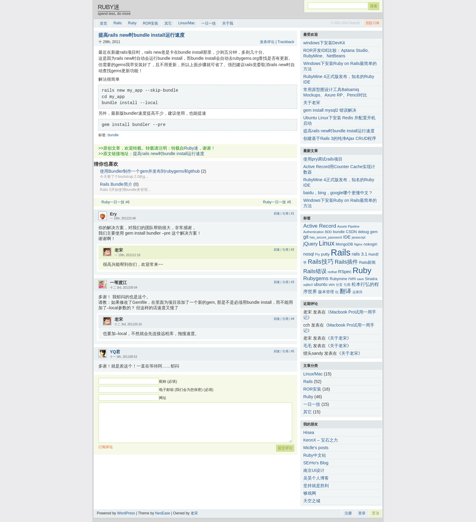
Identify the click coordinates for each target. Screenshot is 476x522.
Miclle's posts (315, 447)
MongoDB (344, 244)
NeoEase (162, 513)
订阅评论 (105, 447)
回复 (277, 213)
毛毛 (307, 345)
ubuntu (321, 284)
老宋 (194, 513)
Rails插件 (346, 262)
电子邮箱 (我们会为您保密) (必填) (186, 390)
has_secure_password (326, 237)
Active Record (319, 226)
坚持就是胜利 (316, 485)
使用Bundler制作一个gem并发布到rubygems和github (150, 171)
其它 (168, 23)
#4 (292, 318)
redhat (332, 272)
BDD (328, 232)
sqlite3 (308, 284)
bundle (113, 135)
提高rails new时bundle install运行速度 (168, 153)
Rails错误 (315, 271)
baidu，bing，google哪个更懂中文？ (338, 192)
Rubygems (315, 278)
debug (363, 231)
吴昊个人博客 (316, 478)
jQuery (310, 243)
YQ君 (115, 351)
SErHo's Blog (315, 462)
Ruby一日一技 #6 (115, 202)
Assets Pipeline (348, 226)
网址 (162, 398)
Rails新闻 (367, 262)
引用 (285, 213)
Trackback (285, 42)
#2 (292, 249)
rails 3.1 (359, 254)
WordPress (126, 513)
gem (374, 231)
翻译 (345, 291)
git (305, 236)
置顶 (375, 513)
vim (331, 284)
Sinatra (371, 278)
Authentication (313, 232)
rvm (352, 278)
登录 (361, 513)
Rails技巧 (321, 261)
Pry (317, 254)
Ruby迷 (108, 7)
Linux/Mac (186, 23)
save (360, 279)
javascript (358, 237)
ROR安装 (150, 23)
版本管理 (326, 292)
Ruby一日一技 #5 (277, 202)
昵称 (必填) (168, 381)
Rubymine (338, 278)
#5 (292, 351)
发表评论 (267, 42)
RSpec (345, 271)
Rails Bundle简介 (116, 184)
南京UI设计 (314, 470)
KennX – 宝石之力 (320, 440)
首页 (103, 23)
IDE (346, 237)
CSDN (351, 231)
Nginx (358, 244)
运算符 (357, 292)
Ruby (132, 23)
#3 (292, 282)
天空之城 (311, 500)
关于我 (227, 23)
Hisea (308, 432)
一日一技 (208, 23)
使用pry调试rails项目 (322, 159)
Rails (118, 23)
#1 (292, 213)
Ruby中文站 (314, 455)
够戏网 (309, 493)
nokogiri (370, 244)
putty (325, 254)
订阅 (372, 23)
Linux (326, 243)
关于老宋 (338, 338)
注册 (348, 513)
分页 (339, 284)
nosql (308, 254)
